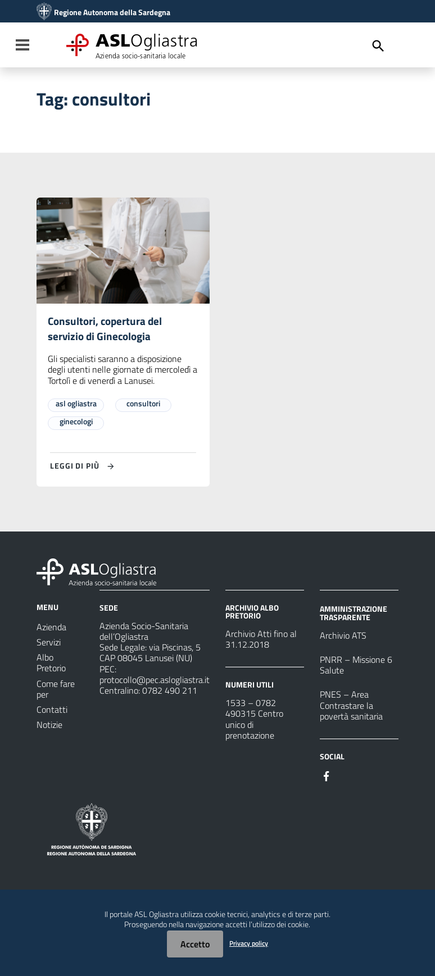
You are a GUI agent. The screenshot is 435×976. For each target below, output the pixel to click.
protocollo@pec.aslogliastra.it (154, 681)
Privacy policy (248, 943)
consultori (143, 404)
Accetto (195, 944)
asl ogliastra (76, 404)
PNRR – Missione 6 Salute (356, 666)
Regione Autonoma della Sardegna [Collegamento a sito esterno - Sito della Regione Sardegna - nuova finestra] (112, 12)
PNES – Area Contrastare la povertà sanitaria (351, 706)
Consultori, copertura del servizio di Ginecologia (107, 329)
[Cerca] (378, 46)
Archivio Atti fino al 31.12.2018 (261, 640)
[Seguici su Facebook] (326, 776)
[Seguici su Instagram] (347, 776)
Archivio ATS (343, 636)
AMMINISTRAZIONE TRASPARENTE (353, 614)
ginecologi (76, 422)
